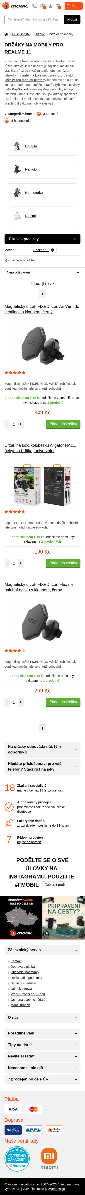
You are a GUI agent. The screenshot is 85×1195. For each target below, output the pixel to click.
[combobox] (41, 272)
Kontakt (16, 961)
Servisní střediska (23, 983)
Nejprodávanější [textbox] (19, 272)
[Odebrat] (43, 250)
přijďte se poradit (29, 842)
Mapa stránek (20, 1005)
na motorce (58, 75)
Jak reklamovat (21, 989)
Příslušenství (21, 34)
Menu (73, 6)
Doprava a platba (23, 966)
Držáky (40, 34)
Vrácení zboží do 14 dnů (28, 994)
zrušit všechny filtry (20, 260)
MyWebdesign (55, 1189)
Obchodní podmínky (25, 972)
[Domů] (5, 34)
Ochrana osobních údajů (28, 999)
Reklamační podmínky (26, 978)
